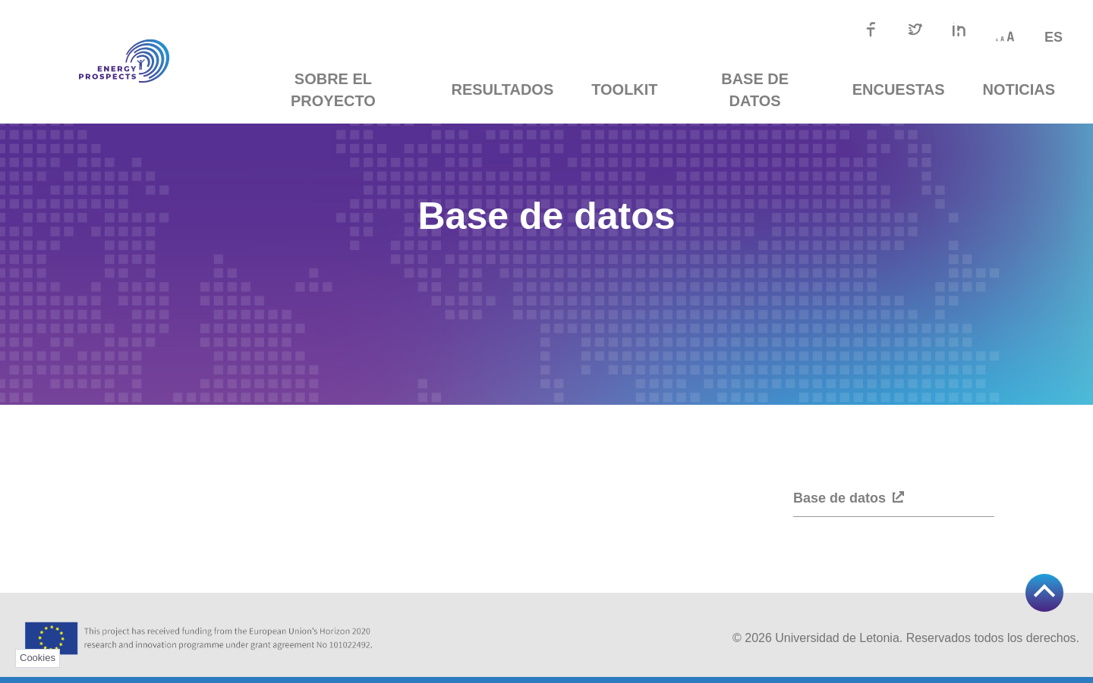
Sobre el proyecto (342, 89)
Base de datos (758, 89)
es (1053, 37)
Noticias (1019, 89)
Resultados (508, 89)
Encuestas (898, 89)
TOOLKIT (630, 89)
